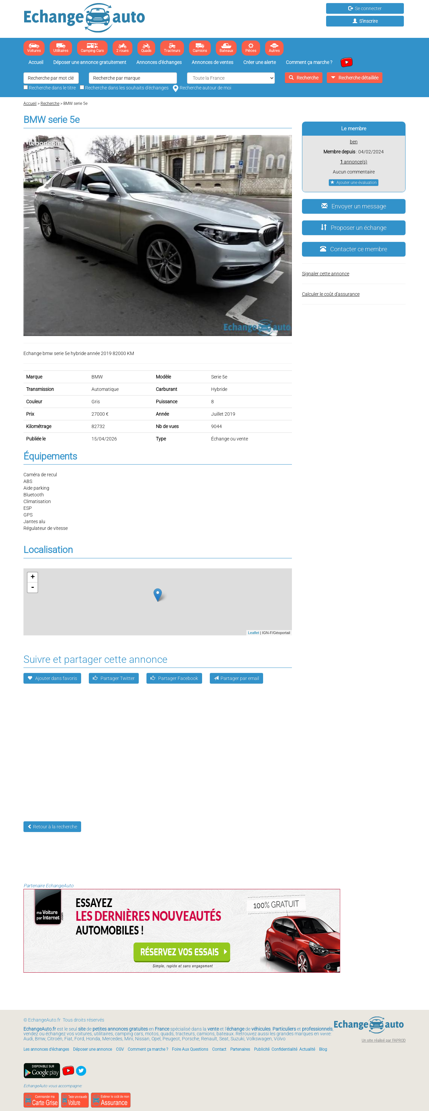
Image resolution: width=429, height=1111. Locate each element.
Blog (323, 1049)
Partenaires (240, 1049)
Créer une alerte (259, 62)
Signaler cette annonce (325, 273)
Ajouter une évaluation (353, 182)
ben (354, 141)
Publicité (261, 1049)
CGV (120, 1049)
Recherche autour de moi (202, 87)
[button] (286, 141)
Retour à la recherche (52, 826)
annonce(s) (353, 161)
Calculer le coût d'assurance (331, 294)
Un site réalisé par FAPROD (384, 1040)
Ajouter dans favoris (52, 678)
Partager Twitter (114, 678)
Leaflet (253, 633)
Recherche (303, 77)
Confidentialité (284, 1049)
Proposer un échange (353, 227)
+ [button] (32, 577)
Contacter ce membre (353, 249)
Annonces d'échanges (159, 62)
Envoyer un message (353, 206)
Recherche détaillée (354, 77)
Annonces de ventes (212, 62)
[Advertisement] (214, 754)
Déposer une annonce (92, 1049)
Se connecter (365, 8)
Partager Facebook (174, 678)
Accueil (35, 62)
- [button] (32, 587)
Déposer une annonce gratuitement (89, 62)
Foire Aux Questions (190, 1049)
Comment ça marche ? (309, 62)
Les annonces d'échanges (46, 1049)
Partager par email (236, 678)
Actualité (307, 1049)
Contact (219, 1049)
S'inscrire (365, 21)
